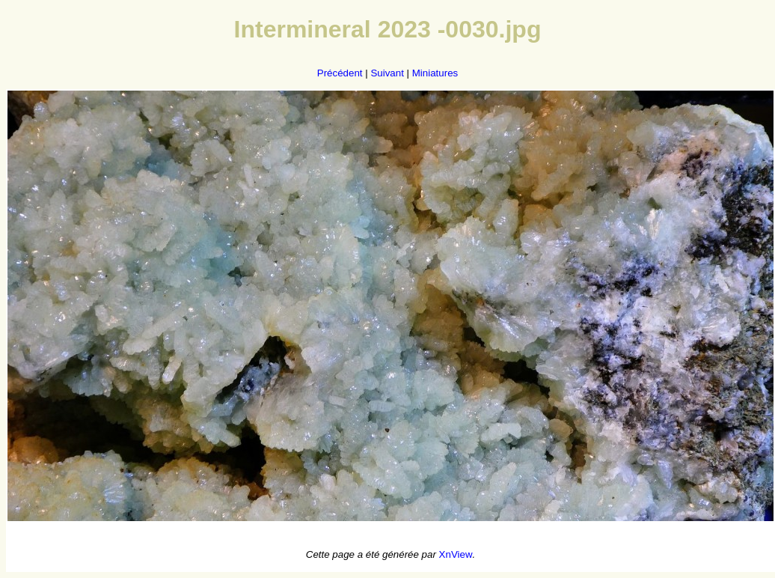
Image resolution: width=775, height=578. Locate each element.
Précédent (340, 73)
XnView (456, 554)
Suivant (386, 73)
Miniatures (435, 73)
